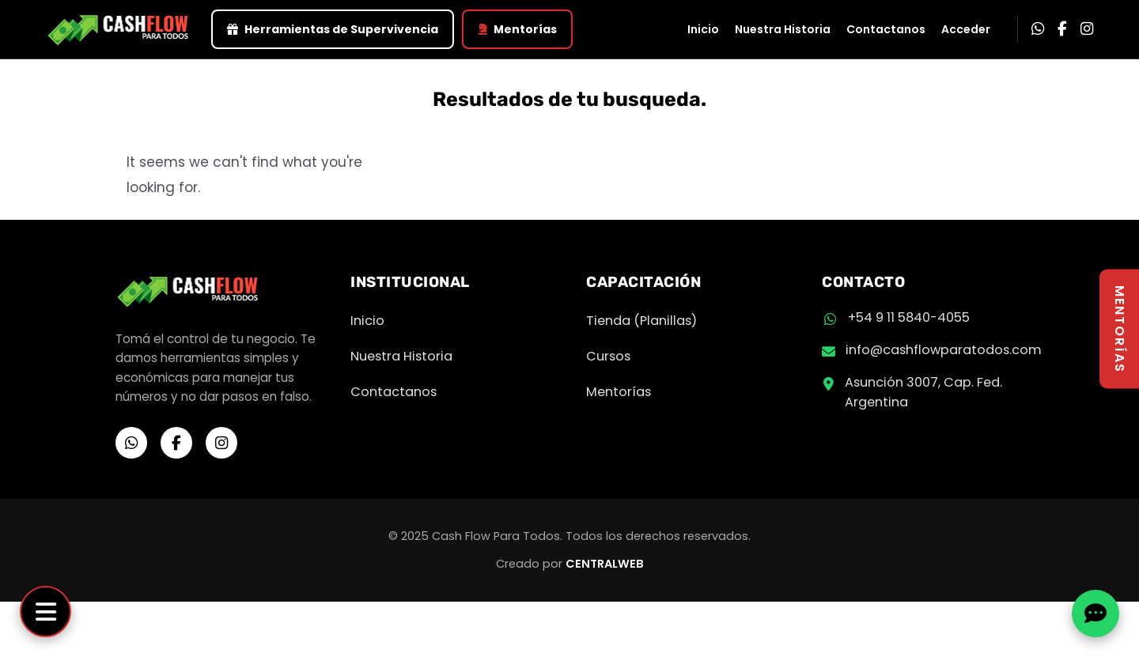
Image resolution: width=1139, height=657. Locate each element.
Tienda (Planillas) (641, 321)
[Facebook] (1062, 29)
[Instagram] (1086, 29)
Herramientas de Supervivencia (332, 29)
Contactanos (885, 29)
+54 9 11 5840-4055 (909, 317)
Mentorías (517, 29)
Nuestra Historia (783, 29)
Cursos (608, 356)
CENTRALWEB (605, 564)
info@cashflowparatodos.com (944, 350)
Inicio (703, 29)
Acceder (965, 29)
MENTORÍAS (1120, 328)
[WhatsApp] (1037, 29)
